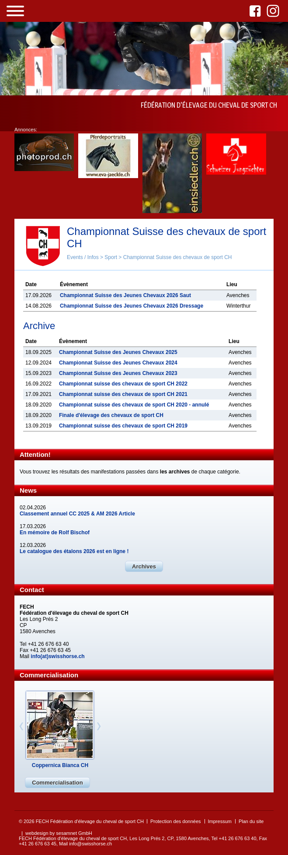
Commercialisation (57, 782)
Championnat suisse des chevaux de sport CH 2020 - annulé (134, 405)
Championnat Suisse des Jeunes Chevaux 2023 (118, 373)
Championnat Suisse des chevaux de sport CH (177, 257)
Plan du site (251, 821)
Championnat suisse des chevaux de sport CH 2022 (123, 384)
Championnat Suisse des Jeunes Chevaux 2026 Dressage (131, 306)
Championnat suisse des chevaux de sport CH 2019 (123, 426)
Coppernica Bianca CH (60, 765)
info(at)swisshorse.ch (57, 656)
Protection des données (175, 821)
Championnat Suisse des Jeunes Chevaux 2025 (118, 352)
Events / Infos (83, 257)
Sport (110, 257)
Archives (144, 566)
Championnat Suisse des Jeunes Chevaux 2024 (118, 363)
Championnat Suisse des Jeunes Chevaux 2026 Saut (125, 295)
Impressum (220, 821)
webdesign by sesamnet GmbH (58, 833)
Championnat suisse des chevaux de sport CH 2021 (123, 394)
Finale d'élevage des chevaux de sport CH (111, 415)
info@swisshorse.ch (90, 843)
